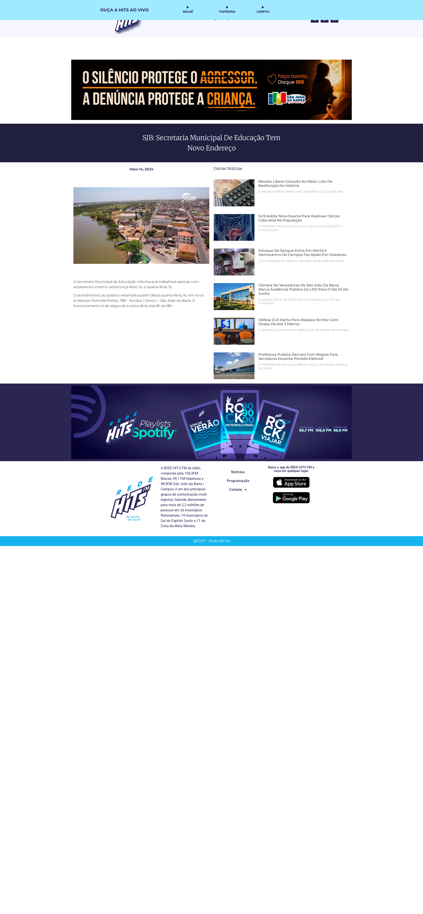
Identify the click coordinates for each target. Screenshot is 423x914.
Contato (238, 490)
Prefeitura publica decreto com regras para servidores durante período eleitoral (298, 356)
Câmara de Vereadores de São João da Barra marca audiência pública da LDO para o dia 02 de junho (303, 289)
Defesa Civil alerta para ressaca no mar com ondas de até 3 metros (298, 322)
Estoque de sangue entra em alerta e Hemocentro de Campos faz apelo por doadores (302, 252)
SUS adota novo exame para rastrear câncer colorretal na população (299, 218)
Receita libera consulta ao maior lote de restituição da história (295, 183)
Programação (238, 481)
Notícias (238, 472)
